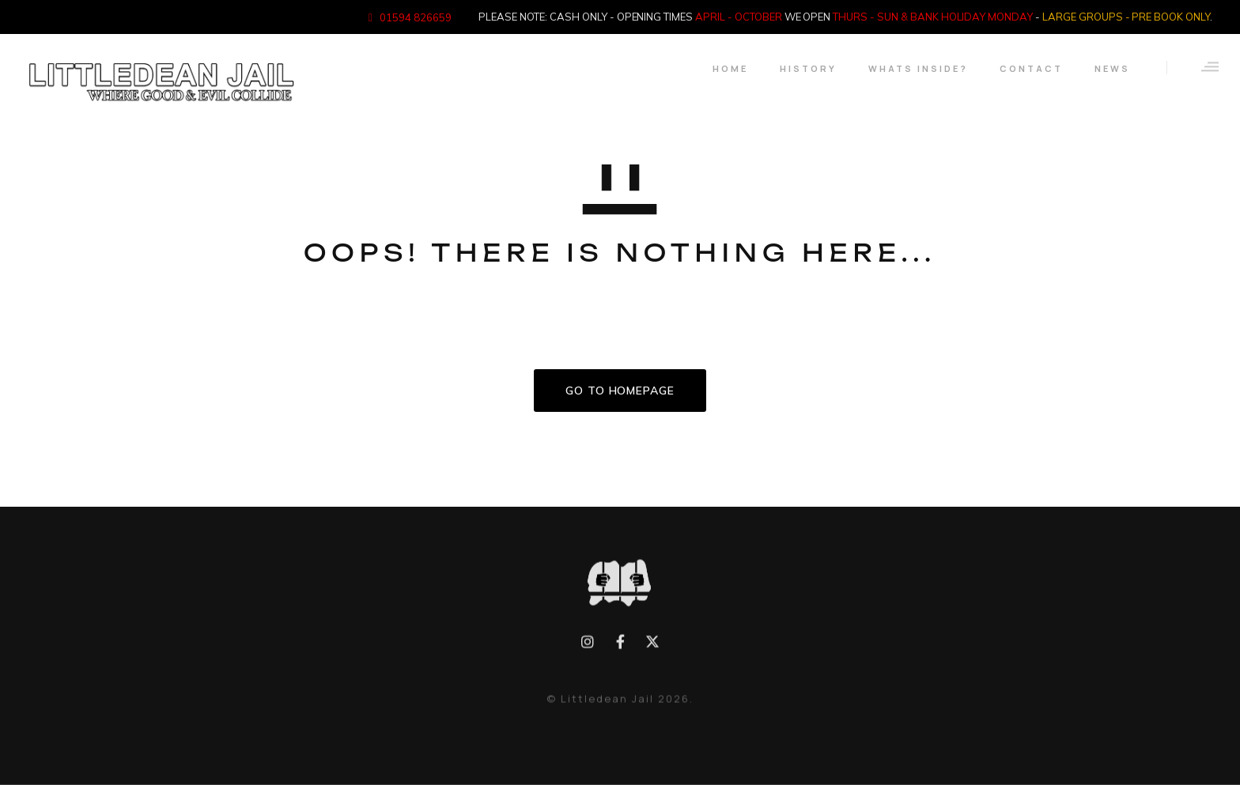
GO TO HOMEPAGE (620, 390)
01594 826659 (416, 17)
